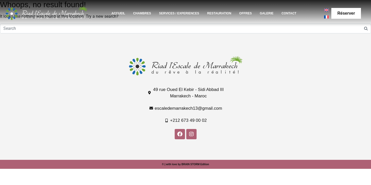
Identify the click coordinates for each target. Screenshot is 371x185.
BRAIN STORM (190, 164)
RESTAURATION (219, 13)
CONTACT (289, 13)
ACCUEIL (118, 13)
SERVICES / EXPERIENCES (179, 13)
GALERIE (266, 13)
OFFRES (245, 13)
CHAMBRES (142, 13)
